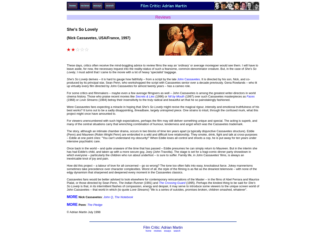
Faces (250, 96)
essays (167, 231)
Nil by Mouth (176, 96)
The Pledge (95, 204)
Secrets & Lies (145, 96)
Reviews (163, 17)
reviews (157, 231)
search (177, 231)
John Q (108, 197)
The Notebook (124, 197)
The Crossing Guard (172, 183)
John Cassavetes (188, 79)
